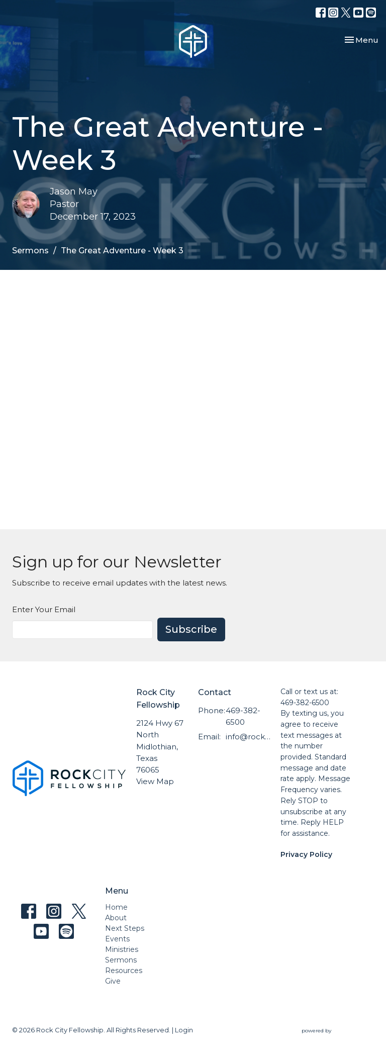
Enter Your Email (43, 609)
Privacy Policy (306, 854)
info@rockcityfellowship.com (248, 736)
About (116, 917)
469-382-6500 (243, 716)
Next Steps (124, 928)
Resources (123, 970)
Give (113, 981)
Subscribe (191, 629)
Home (116, 907)
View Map (155, 781)
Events (117, 938)
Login (184, 1030)
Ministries (121, 949)
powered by (338, 1030)
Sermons (30, 250)
